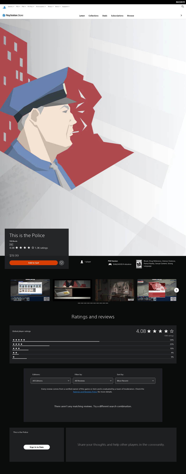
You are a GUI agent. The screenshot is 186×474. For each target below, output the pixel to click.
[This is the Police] (30, 288)
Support (65, 6)
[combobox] (51, 378)
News (50, 6)
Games (10, 6)
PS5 (17, 6)
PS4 (23, 6)
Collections (80, 13)
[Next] (176, 288)
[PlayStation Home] (4, 6)
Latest (68, 13)
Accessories (40, 6)
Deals (90, 13)
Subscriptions (103, 13)
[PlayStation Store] (13, 13)
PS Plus (30, 6)
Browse (116, 13)
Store (57, 6)
